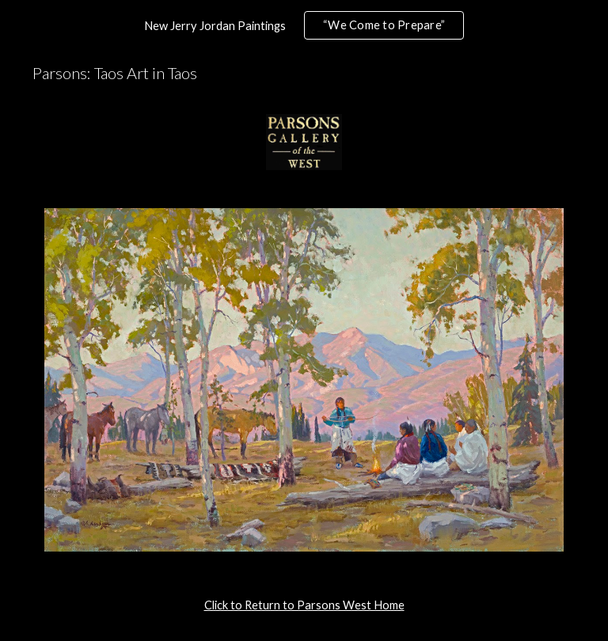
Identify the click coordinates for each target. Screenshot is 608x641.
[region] (304, 25)
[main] (303, 605)
